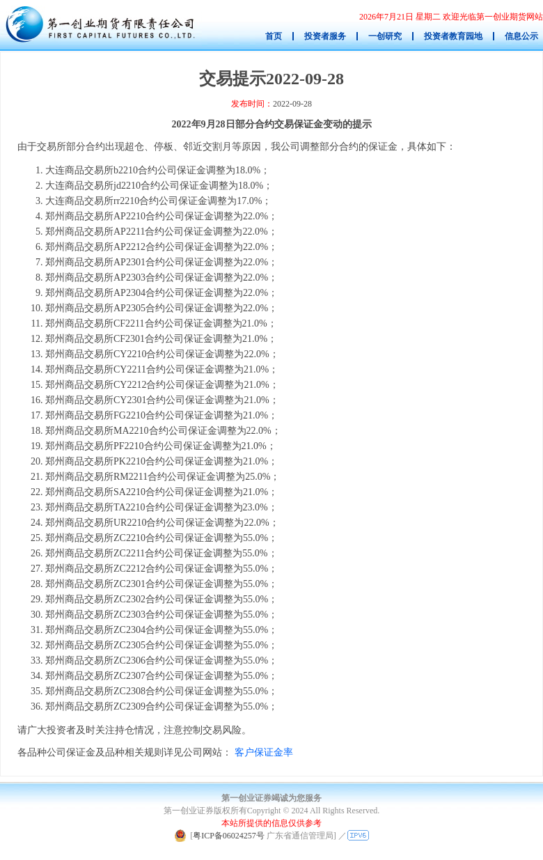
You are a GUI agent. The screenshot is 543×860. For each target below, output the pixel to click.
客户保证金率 (264, 752)
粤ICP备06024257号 (229, 836)
